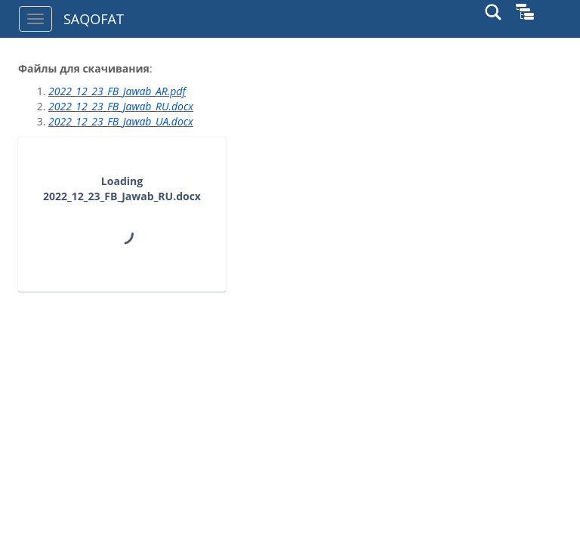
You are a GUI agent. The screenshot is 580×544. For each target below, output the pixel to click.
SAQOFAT (93, 19)
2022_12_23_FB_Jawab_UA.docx (120, 121)
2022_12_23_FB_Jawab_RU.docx (120, 106)
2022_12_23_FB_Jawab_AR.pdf (117, 91)
